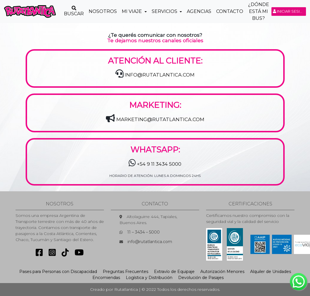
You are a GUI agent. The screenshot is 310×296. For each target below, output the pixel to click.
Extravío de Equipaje (174, 271)
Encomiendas (106, 277)
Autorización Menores (222, 271)
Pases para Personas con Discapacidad (58, 271)
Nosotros (103, 11)
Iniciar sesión (289, 11)
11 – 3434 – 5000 (143, 232)
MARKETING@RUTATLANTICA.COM (160, 119)
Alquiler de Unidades (270, 271)
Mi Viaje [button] (132, 11)
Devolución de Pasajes (201, 277)
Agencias (199, 11)
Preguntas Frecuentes (125, 271)
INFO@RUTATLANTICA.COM (160, 75)
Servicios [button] (165, 11)
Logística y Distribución (149, 277)
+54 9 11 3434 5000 (159, 164)
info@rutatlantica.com (150, 241)
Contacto (229, 11)
